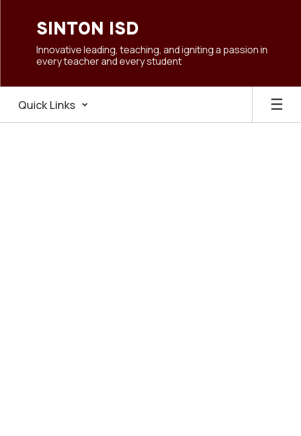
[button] (53, 105)
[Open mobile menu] (277, 105)
